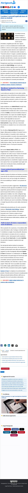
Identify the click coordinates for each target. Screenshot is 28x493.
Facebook (15, 429)
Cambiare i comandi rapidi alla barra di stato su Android (14, 17)
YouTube (7, 429)
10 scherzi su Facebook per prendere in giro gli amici (12, 381)
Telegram (6, 432)
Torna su (2, 371)
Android (23, 10)
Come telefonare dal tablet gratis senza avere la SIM (12, 358)
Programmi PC (14, 10)
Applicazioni (14, 12)
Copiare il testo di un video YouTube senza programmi (12, 384)
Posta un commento (5, 368)
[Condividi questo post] (26, 21)
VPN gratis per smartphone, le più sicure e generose (12, 379)
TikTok (14, 432)
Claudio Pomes (8, 22)
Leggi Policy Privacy (8, 486)
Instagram (14, 435)
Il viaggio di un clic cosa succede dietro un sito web (12, 390)
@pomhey (14, 22)
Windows (5, 10)
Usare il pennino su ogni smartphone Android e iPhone (12, 356)
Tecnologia (14, 14)
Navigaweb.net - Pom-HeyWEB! (7, 483)
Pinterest (21, 432)
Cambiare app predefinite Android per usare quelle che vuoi (13, 360)
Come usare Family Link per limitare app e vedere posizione (14, 388)
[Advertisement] (14, 304)
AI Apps (22, 12)
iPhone (6, 12)
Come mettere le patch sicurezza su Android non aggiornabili (13, 362)
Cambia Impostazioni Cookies (17, 486)
